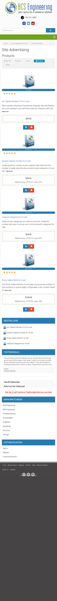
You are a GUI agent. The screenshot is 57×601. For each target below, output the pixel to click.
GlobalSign (7, 426)
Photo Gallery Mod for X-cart (14, 280)
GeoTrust (6, 430)
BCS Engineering (9, 405)
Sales (8, 65)
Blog (33, 465)
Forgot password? (10, 457)
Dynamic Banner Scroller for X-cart (16, 161)
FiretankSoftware (9, 414)
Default (39, 61)
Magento (21, 465)
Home (5, 43)
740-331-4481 (29, 18)
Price (28, 61)
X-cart (4, 465)
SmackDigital (8, 418)
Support (12, 470)
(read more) (5, 111)
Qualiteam (6, 422)
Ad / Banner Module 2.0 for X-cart (15, 101)
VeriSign (6, 435)
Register (6, 453)
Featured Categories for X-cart (14, 217)
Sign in (5, 448)
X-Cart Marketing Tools (19, 43)
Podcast (28, 465)
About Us (5, 470)
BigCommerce (12, 465)
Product (18, 61)
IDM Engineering (9, 410)
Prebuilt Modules (42, 465)
